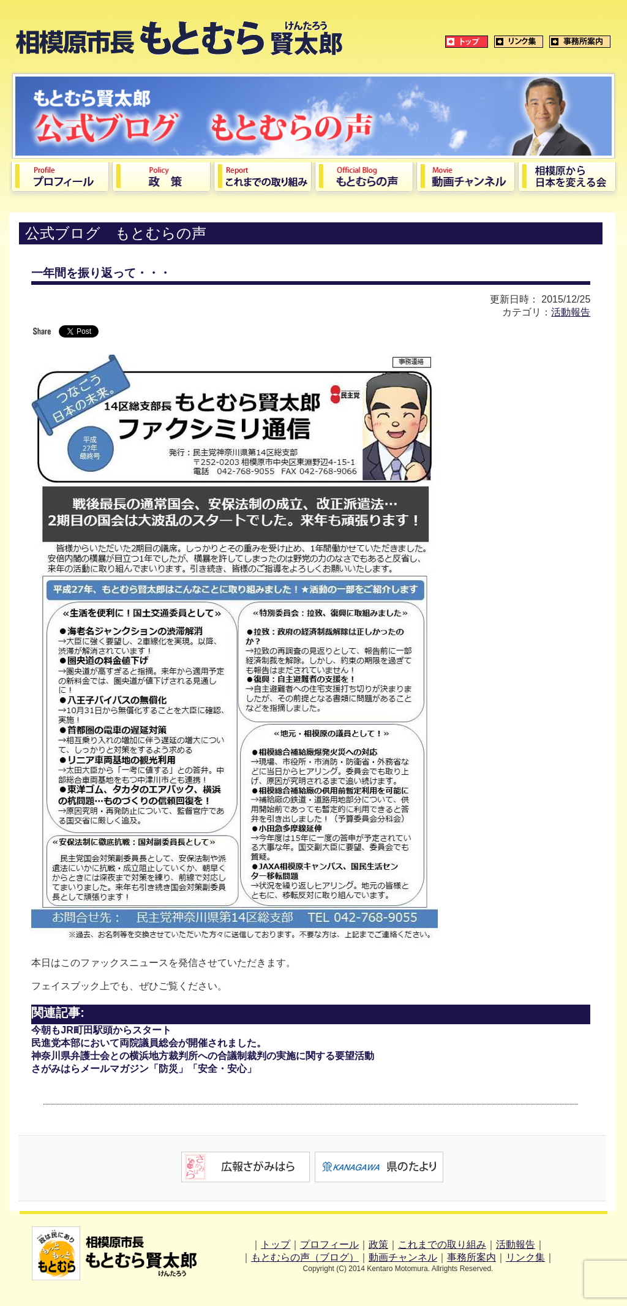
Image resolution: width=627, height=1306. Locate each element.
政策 (378, 1244)
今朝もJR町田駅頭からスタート (101, 1030)
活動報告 (570, 312)
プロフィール (329, 1244)
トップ (275, 1244)
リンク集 (525, 1257)
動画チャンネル (403, 1257)
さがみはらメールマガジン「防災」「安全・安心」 (144, 1068)
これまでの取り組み (442, 1244)
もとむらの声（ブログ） (305, 1257)
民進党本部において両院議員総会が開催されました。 (148, 1043)
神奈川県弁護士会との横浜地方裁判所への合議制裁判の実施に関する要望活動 (202, 1056)
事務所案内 (471, 1257)
